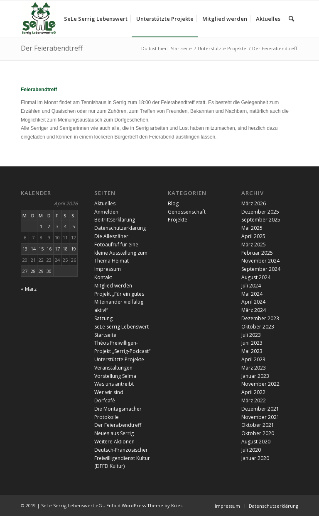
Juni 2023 (252, 342)
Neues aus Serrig (114, 433)
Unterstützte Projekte (119, 359)
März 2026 (253, 203)
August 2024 (255, 277)
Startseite (105, 334)
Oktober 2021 (257, 424)
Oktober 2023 (257, 326)
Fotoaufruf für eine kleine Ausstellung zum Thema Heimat (120, 253)
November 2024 (260, 260)
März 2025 (253, 244)
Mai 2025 (252, 227)
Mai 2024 (252, 293)
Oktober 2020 (257, 433)
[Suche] (291, 18)
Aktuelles (104, 203)
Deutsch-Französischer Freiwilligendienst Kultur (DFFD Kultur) (122, 458)
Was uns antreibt (114, 383)
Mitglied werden (113, 285)
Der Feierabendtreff (52, 48)
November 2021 (260, 417)
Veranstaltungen (113, 367)
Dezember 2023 (260, 318)
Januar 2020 (255, 458)
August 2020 (255, 441)
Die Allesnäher (111, 236)
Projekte (177, 219)
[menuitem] (96, 18)
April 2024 (253, 301)
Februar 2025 (257, 252)
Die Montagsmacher (118, 408)
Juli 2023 (251, 334)
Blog (173, 203)
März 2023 (253, 367)
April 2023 (253, 359)
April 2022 (253, 392)
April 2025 (253, 236)
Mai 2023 (252, 351)
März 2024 (253, 310)
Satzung (103, 318)
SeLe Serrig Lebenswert (121, 326)
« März (29, 288)
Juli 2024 (251, 285)
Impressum (107, 269)
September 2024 (260, 269)
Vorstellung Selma (115, 376)
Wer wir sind (108, 392)
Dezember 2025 (260, 211)
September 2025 (260, 219)
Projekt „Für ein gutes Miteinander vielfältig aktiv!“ (119, 302)
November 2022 (260, 383)
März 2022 (253, 400)
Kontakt (103, 277)
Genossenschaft (187, 211)
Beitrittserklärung (114, 219)
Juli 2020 (251, 449)
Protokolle (106, 417)
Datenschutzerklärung (120, 227)
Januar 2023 (255, 376)
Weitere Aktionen (114, 441)
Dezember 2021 (260, 408)
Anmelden (106, 211)
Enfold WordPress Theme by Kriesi (145, 505)
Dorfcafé (104, 400)
